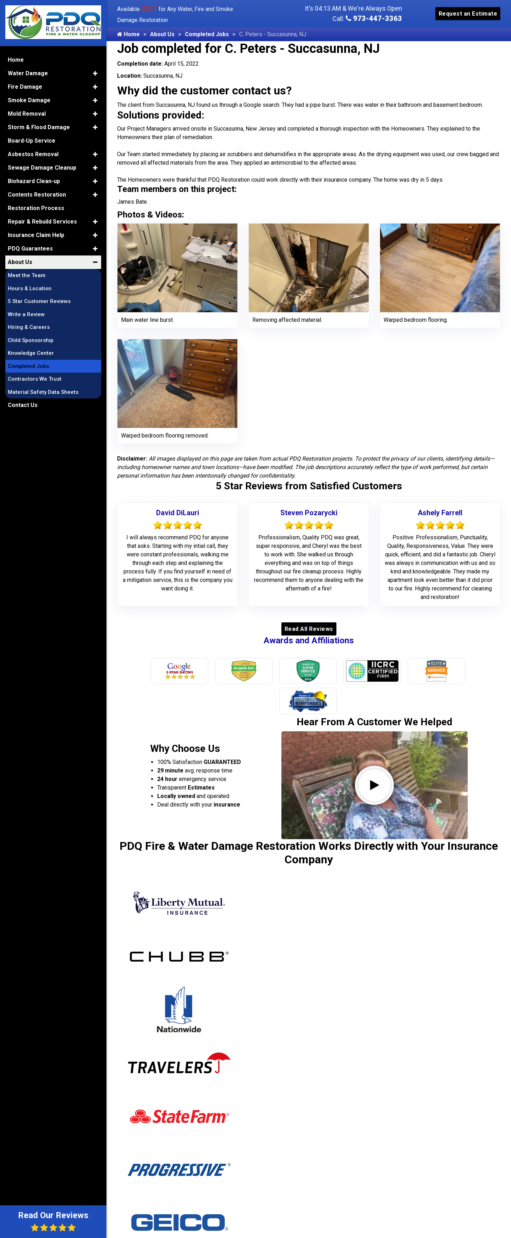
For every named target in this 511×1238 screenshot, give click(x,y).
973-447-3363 (374, 18)
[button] (95, 73)
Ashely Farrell (440, 512)
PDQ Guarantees (30, 248)
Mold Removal (27, 113)
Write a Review (26, 314)
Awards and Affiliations (309, 640)
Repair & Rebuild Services (42, 221)
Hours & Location (29, 288)
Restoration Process (36, 208)
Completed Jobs (207, 34)
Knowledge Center (31, 353)
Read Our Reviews (53, 1221)
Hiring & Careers (29, 327)
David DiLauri (177, 512)
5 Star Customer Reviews (39, 301)
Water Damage (28, 73)
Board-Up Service (31, 140)
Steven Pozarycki (308, 512)
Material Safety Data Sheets (43, 392)
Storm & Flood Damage (39, 127)
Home (128, 34)
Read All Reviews (309, 629)
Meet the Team (26, 275)
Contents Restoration (37, 194)
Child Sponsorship (31, 340)
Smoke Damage (29, 100)
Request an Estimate (468, 13)
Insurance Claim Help (36, 235)
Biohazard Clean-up (34, 181)
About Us (162, 34)
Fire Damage (25, 86)
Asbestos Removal (33, 154)
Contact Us (23, 405)
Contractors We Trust (34, 379)
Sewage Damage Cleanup (42, 167)
